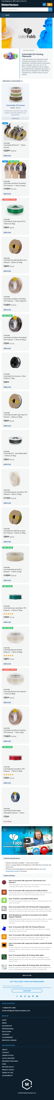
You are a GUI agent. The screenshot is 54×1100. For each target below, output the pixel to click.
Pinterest (33, 996)
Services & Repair (9, 1040)
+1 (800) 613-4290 (9, 1008)
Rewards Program (10, 1061)
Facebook (17, 996)
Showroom (7, 1026)
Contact (5, 1052)
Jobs (4, 1064)
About (4, 1050)
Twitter (21, 996)
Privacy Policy (8, 1070)
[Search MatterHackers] (50, 9)
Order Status (8, 1055)
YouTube (37, 996)
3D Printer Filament (28, 50)
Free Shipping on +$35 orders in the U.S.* (14, 1)
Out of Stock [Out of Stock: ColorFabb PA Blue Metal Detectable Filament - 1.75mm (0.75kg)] (7, 821)
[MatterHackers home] (27, 1084)
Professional (8, 1029)
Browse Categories (13, 81)
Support (5, 1034)
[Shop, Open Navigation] (6, 15)
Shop (4, 1020)
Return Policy (8, 1067)
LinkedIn (29, 996)
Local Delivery (8, 1058)
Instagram (25, 996)
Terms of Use (7, 1073)
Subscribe (27, 991)
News (4, 1023)
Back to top (27, 975)
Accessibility (7, 1075)
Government (7, 1037)
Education (6, 1032)
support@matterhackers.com (16, 1011)
